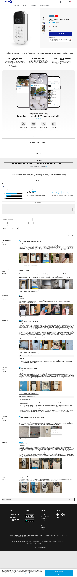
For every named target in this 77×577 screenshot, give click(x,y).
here (46, 166)
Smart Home (16, 5)
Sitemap (35, 543)
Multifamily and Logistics (44, 5)
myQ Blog (43, 529)
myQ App (43, 514)
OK (58, 574)
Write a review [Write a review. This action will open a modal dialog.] (51, 23)
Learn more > (38, 118)
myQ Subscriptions (45, 516)
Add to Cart (60, 34)
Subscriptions (34, 5)
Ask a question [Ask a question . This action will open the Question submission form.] (58, 23)
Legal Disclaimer (52, 541)
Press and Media (36, 541)
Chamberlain (41, 533)
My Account (63, 2)
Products (43, 527)
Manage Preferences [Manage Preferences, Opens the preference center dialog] (59, 571)
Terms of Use (60, 541)
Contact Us (28, 541)
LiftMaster (34, 533)
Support (56, 1)
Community (43, 523)
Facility (42, 525)
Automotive (43, 520)
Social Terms (29, 543)
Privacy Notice (44, 541)
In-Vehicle (24, 5)
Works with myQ (44, 518)
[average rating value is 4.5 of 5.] (53, 22)
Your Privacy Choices (39, 547)
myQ (30, 533)
